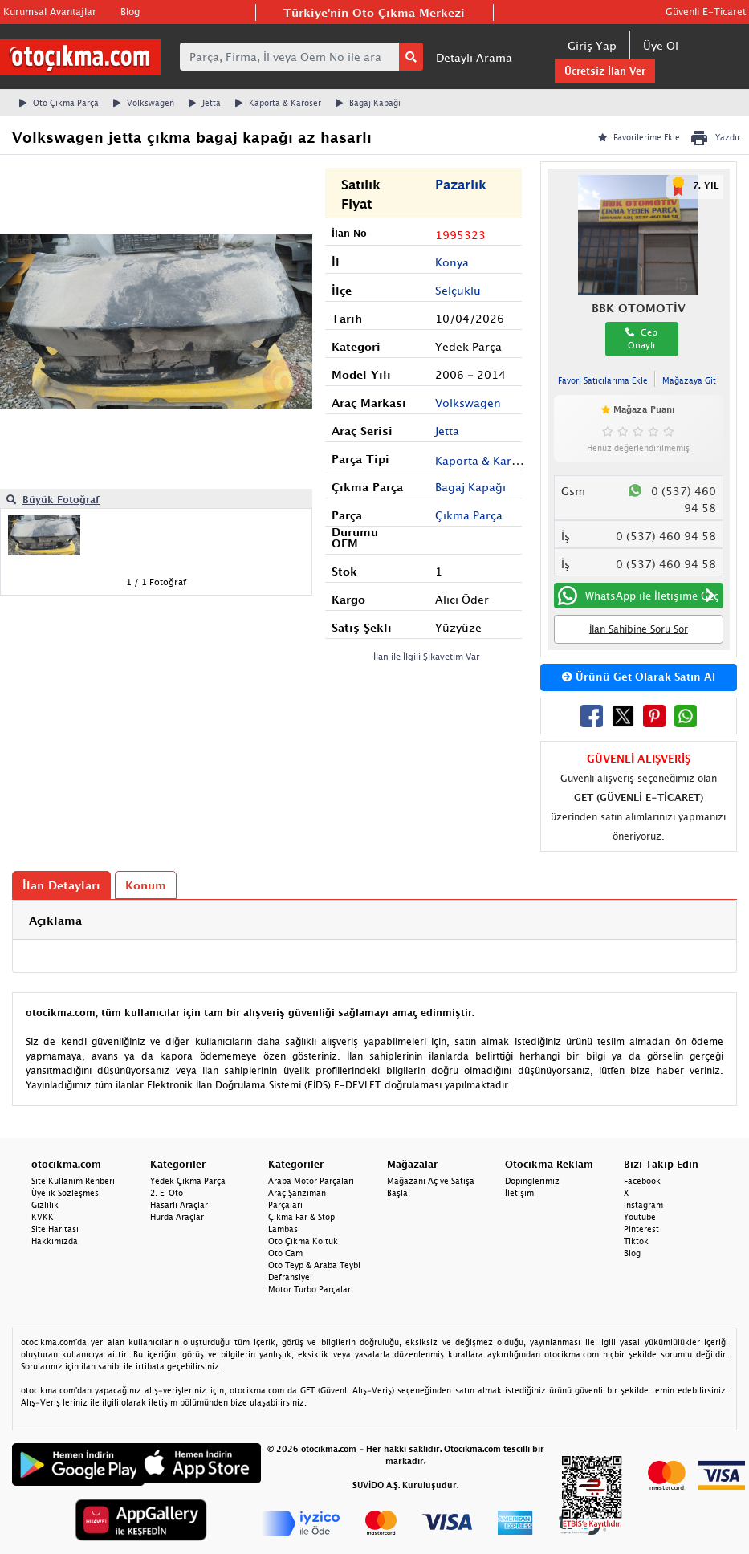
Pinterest (641, 1229)
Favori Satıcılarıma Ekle (603, 380)
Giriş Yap (592, 45)
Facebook (642, 1181)
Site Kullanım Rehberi (73, 1181)
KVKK (42, 1217)
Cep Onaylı (641, 339)
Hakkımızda (54, 1241)
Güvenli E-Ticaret (706, 12)
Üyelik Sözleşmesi (66, 1193)
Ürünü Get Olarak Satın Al (638, 676)
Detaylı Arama (474, 57)
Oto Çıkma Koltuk (303, 1241)
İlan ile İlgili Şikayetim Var (426, 656)
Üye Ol (660, 45)
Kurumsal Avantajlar (49, 12)
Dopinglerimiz (532, 1181)
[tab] (374, 920)
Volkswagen (143, 103)
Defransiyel (290, 1277)
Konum (145, 885)
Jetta (205, 103)
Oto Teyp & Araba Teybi (314, 1265)
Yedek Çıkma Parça (188, 1181)
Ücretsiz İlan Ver (604, 71)
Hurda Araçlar (177, 1217)
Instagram (643, 1205)
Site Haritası (55, 1229)
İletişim (519, 1193)
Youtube (640, 1217)
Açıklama (55, 920)
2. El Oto (166, 1193)
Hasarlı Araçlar (179, 1205)
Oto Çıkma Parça (59, 103)
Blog (130, 12)
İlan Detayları (61, 885)
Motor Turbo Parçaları (310, 1289)
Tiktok (636, 1241)
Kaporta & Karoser (278, 103)
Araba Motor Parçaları (311, 1181)
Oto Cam (285, 1253)
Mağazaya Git (689, 380)
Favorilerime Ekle (639, 137)
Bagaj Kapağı (368, 103)
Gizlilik (45, 1205)
